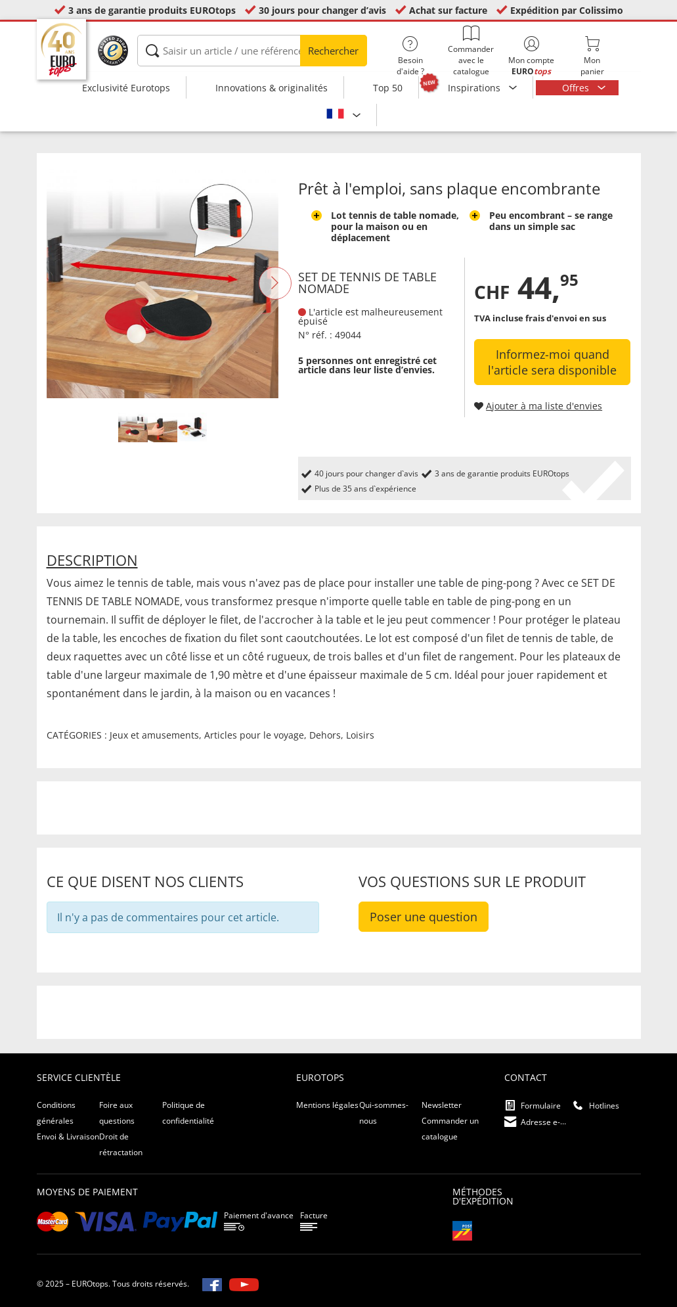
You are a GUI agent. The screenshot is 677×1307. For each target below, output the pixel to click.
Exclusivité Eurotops (126, 87)
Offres (577, 87)
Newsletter (442, 1105)
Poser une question (423, 917)
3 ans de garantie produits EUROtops (152, 10)
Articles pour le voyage (254, 735)
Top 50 (388, 87)
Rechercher (333, 50)
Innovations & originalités (271, 87)
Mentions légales (327, 1105)
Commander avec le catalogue (471, 51)
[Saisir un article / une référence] (252, 50)
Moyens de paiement (87, 1191)
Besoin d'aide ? (410, 56)
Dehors (325, 735)
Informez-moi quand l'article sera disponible (552, 362)
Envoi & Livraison (68, 1136)
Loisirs (360, 735)
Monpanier (592, 56)
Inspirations (475, 87)
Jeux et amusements (154, 735)
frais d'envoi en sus (565, 318)
